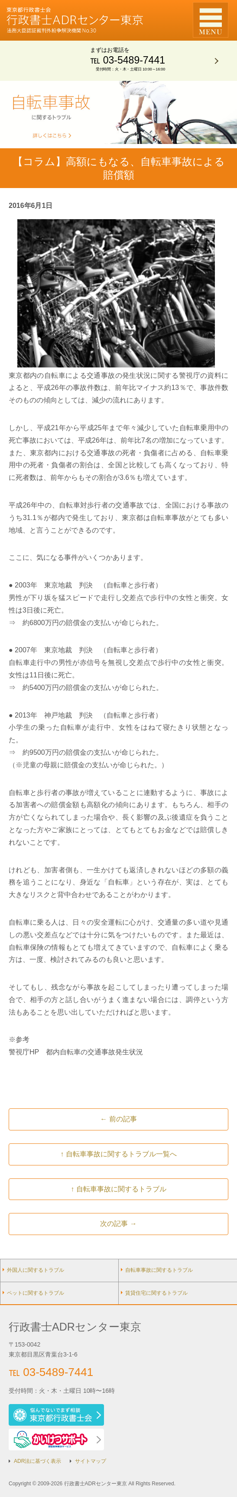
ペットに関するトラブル (35, 1293)
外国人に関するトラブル (35, 1270)
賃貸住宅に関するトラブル (156, 1293)
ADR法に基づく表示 (37, 1461)
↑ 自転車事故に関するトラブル (118, 1189)
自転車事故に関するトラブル (159, 1270)
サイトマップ (90, 1461)
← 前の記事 (118, 1119)
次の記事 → (118, 1223)
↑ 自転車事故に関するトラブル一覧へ (118, 1154)
